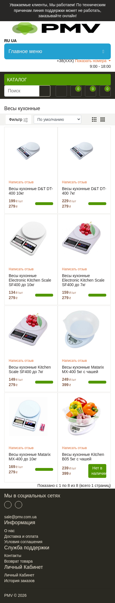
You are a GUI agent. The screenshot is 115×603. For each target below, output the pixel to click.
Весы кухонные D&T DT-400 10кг (31, 190)
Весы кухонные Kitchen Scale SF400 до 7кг (30, 369)
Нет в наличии (98, 471)
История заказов (19, 580)
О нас (9, 530)
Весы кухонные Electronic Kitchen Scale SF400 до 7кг (83, 280)
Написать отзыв (21, 182)
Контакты (12, 555)
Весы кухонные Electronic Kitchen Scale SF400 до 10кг (30, 280)
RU (7, 40)
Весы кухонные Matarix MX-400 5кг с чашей (83, 369)
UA (14, 40)
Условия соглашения (23, 541)
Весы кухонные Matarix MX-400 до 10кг (30, 456)
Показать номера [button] (91, 60)
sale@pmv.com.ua (20, 517)
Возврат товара (18, 561)
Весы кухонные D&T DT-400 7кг (84, 190)
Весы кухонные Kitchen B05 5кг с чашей (83, 456)
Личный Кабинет (19, 575)
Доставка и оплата (21, 536)
